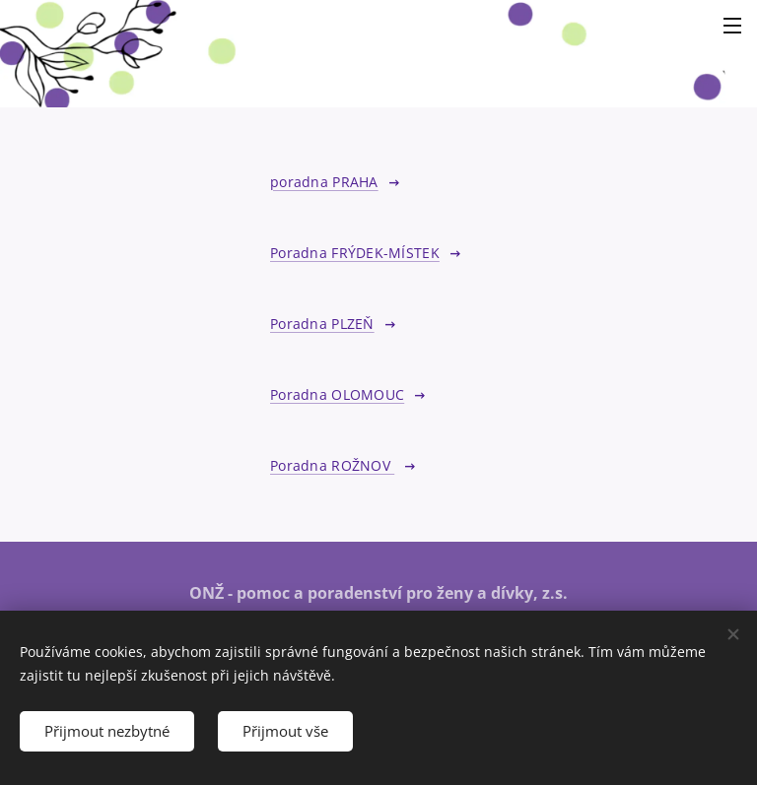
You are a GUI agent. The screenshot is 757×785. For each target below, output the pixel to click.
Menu (732, 26)
